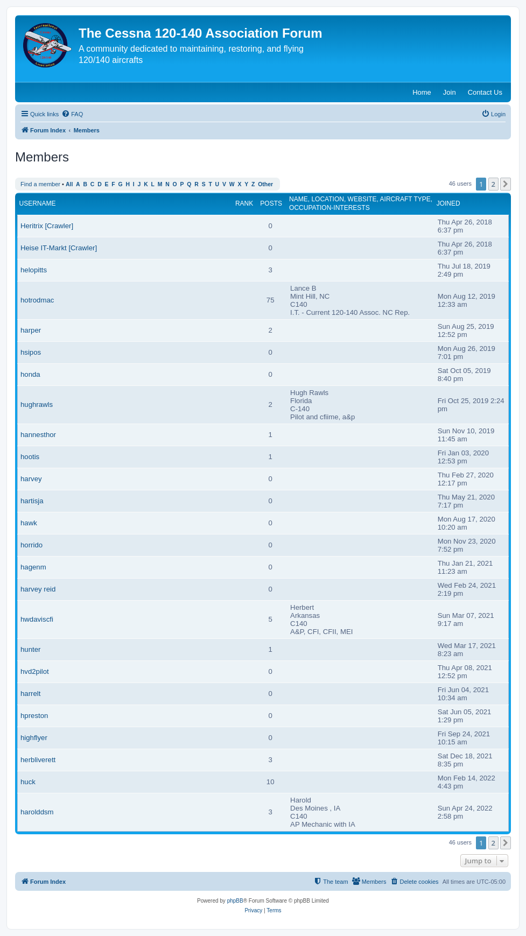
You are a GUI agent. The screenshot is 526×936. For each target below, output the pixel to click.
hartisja (32, 501)
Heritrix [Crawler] (46, 226)
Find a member (40, 184)
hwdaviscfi (36, 619)
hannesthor (38, 435)
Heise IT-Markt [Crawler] (58, 248)
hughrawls (36, 404)
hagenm (33, 567)
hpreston (34, 716)
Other (265, 184)
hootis (29, 457)
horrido (31, 545)
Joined (448, 203)
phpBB (235, 901)
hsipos (30, 352)
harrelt (30, 693)
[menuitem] (72, 114)
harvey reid (37, 589)
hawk (28, 523)
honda (30, 374)
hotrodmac (37, 300)
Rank (244, 203)
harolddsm (37, 812)
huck (28, 782)
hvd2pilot (34, 671)
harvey (31, 479)
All (69, 184)
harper (30, 330)
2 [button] (493, 184)
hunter (30, 649)
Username (37, 203)
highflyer (33, 738)
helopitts (33, 270)
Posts (271, 203)
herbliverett (37, 760)
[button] (505, 184)
